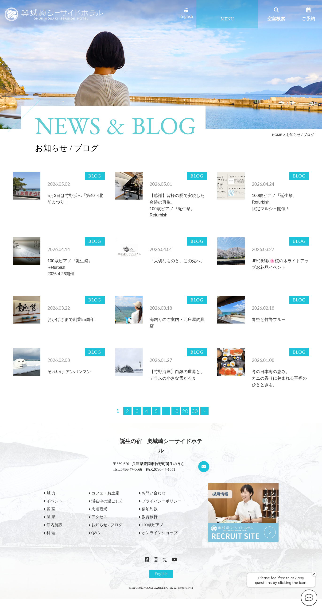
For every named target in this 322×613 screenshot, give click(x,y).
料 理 (51, 541)
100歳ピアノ (153, 533)
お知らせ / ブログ (106, 533)
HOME (277, 135)
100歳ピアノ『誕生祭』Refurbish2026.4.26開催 (71, 271)
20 (185, 419)
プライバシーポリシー (162, 509)
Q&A (95, 541)
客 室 (51, 517)
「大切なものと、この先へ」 (174, 267)
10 (175, 419)
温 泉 (51, 525)
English (221, 13)
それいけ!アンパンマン (70, 378)
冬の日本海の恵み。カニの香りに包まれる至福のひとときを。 (278, 385)
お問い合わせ (154, 501)
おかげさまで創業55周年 (72, 324)
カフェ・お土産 (105, 501)
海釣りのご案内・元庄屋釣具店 (176, 328)
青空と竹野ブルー (269, 324)
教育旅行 (150, 525)
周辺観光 (99, 517)
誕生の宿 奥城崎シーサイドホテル (161, 453)
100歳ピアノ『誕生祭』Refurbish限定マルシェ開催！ (275, 203)
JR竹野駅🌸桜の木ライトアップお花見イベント (279, 267)
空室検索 (276, 18)
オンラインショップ (160, 541)
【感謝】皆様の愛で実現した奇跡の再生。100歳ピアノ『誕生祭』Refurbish (176, 206)
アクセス (99, 525)
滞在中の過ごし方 (107, 509)
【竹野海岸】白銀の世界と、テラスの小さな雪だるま (176, 385)
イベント (54, 509)
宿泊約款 (150, 517)
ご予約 (308, 18)
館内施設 (54, 533)
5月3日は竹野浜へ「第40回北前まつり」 (74, 199)
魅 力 (51, 501)
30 (195, 419)
